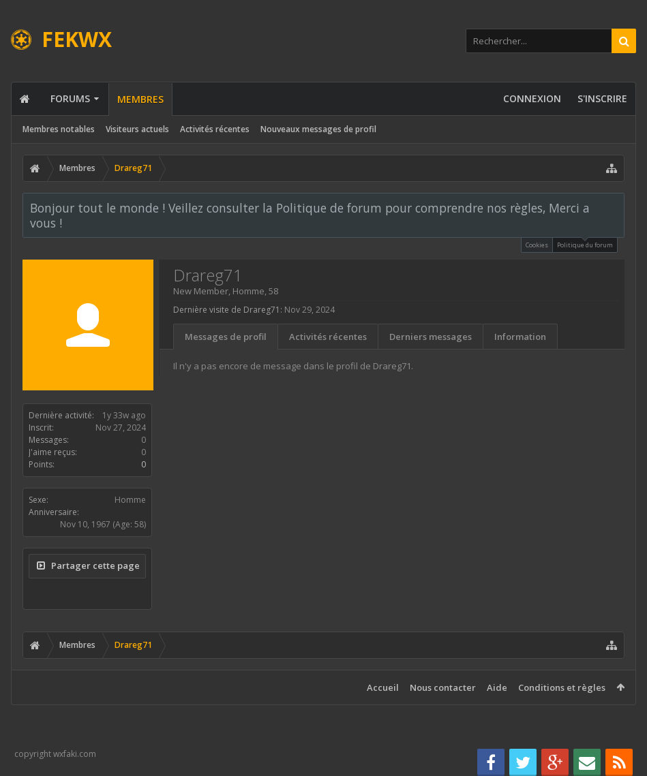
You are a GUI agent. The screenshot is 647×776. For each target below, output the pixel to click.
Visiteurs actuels (137, 129)
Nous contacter (443, 687)
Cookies (537, 244)
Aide (497, 687)
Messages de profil (226, 336)
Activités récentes (215, 129)
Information (520, 336)
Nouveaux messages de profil (318, 129)
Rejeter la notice (615, 207)
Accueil (383, 687)
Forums (70, 98)
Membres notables (58, 129)
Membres (140, 99)
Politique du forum (585, 243)
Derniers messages (430, 336)
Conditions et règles (561, 687)
